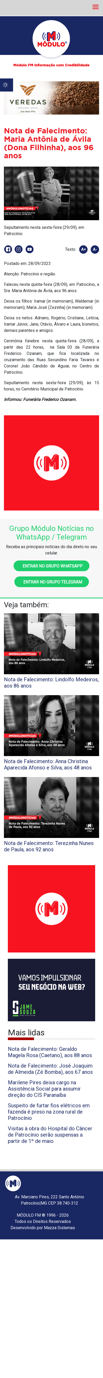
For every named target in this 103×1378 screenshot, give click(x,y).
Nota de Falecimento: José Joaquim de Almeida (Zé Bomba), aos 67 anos (50, 1069)
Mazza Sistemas (59, 1227)
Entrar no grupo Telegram (51, 582)
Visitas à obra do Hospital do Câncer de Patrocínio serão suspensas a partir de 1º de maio (50, 1134)
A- (95, 249)
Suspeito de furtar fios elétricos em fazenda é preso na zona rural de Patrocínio (49, 1111)
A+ (83, 249)
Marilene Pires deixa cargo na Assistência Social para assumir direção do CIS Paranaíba (44, 1088)
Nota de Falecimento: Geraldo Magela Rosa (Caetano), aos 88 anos (50, 1052)
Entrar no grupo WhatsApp (51, 566)
